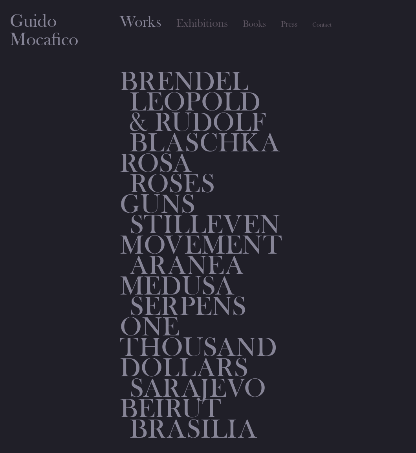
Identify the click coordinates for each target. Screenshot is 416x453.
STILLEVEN (205, 225)
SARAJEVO (198, 388)
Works (140, 22)
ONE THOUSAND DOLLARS (198, 347)
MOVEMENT (201, 245)
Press (289, 24)
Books (254, 24)
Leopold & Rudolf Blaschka (205, 123)
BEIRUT (170, 409)
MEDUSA (177, 286)
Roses (172, 184)
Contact (322, 24)
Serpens (188, 306)
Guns (157, 204)
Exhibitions (202, 23)
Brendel (184, 82)
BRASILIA (193, 429)
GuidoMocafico (44, 30)
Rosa (156, 163)
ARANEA (187, 266)
